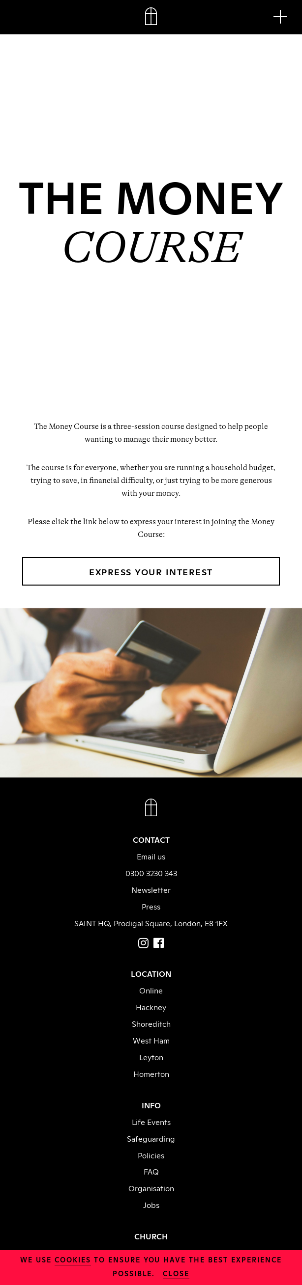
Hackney (151, 1006)
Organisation (151, 1187)
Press (151, 906)
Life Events (151, 1121)
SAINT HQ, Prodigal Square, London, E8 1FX (151, 922)
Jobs (151, 1204)
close (176, 1273)
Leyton (151, 1056)
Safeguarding (151, 1138)
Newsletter (151, 889)
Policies (151, 1155)
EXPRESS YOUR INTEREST (151, 571)
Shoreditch (151, 1023)
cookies (73, 1259)
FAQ (151, 1171)
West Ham (151, 1040)
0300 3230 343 (151, 872)
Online (151, 990)
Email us (151, 856)
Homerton (151, 1073)
